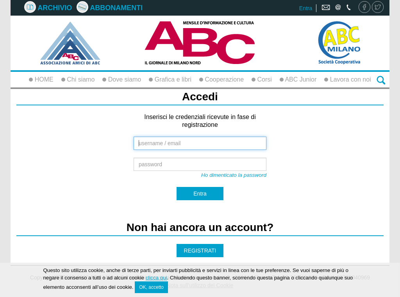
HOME (41, 79)
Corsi (262, 79)
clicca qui (156, 278)
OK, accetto (151, 287)
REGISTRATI (200, 250)
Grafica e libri (170, 79)
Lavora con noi (347, 79)
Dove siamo (121, 79)
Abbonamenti (110, 8)
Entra (305, 8)
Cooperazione (221, 79)
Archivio (48, 8)
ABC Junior (298, 79)
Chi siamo (78, 79)
